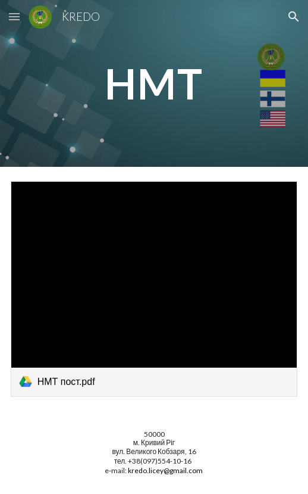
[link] (154, 289)
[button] (14, 16)
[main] (154, 84)
